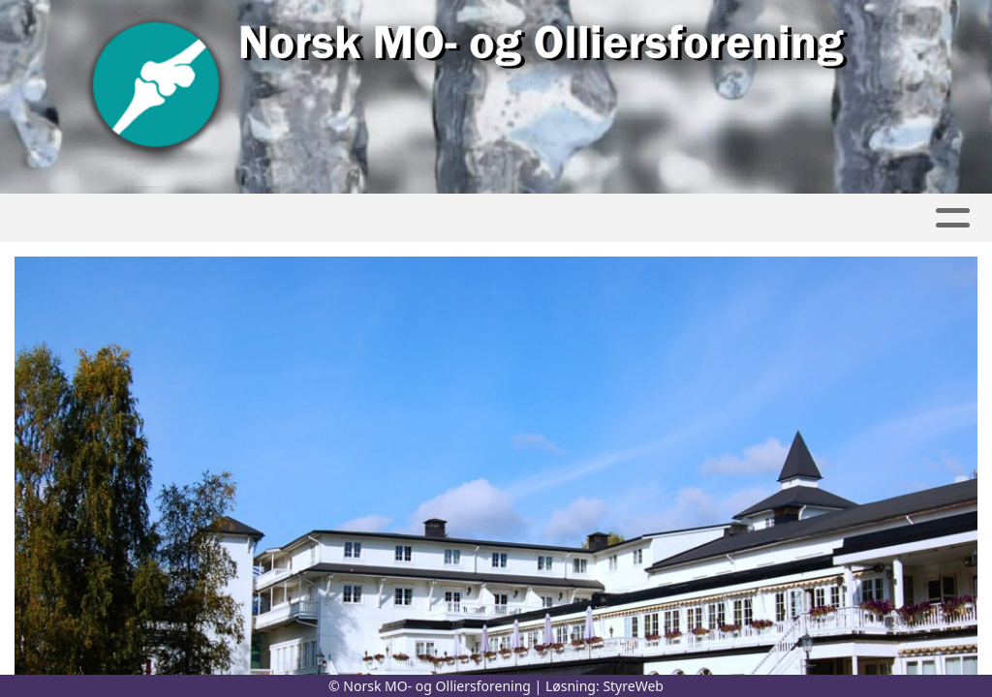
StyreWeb (633, 686)
